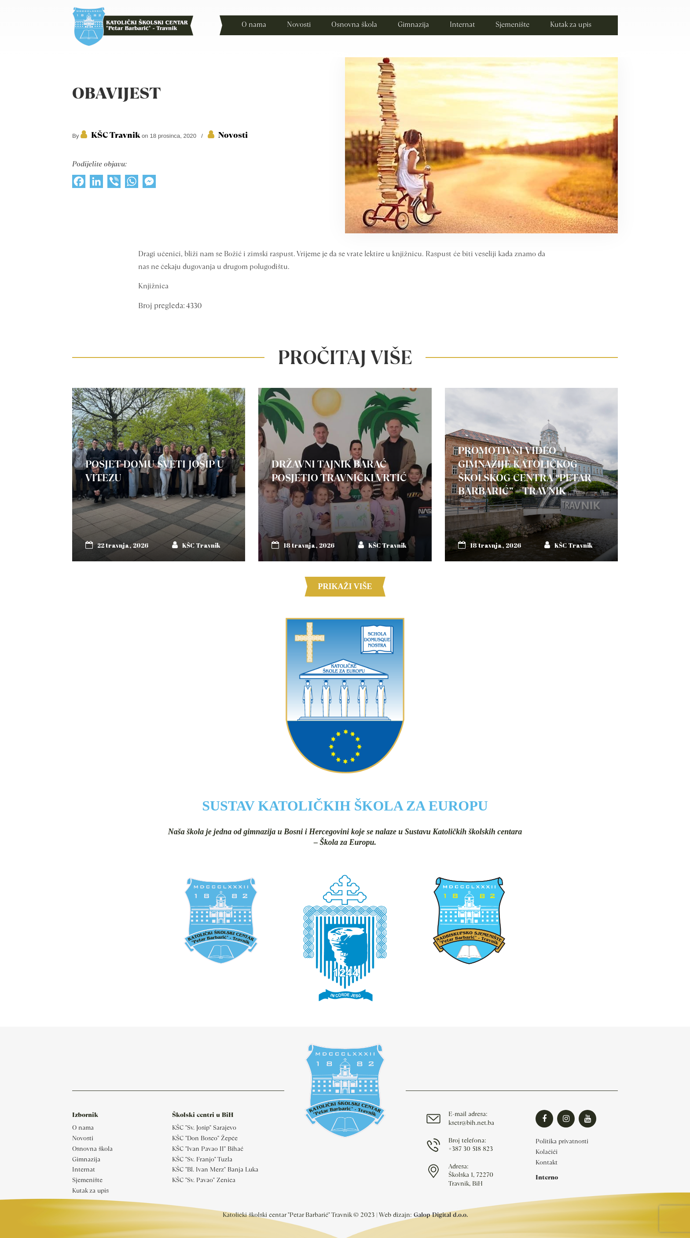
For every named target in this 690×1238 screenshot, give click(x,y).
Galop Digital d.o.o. (441, 1214)
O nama (83, 1127)
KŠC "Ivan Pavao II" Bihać (207, 1148)
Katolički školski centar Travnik (132, 26)
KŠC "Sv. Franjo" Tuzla (202, 1159)
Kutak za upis (90, 1190)
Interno (547, 1177)
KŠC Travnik (115, 134)
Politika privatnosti (562, 1141)
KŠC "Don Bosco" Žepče (205, 1138)
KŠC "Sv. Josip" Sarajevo (204, 1127)
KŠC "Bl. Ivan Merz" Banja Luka (215, 1169)
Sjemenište (87, 1179)
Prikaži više (345, 586)
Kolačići (547, 1151)
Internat (83, 1169)
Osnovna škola (92, 1148)
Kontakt (547, 1162)
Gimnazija (86, 1159)
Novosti (233, 134)
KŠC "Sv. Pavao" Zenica (203, 1179)
